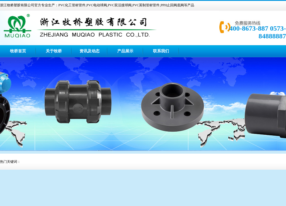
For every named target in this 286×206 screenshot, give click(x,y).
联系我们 (161, 51)
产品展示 (125, 51)
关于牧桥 (54, 51)
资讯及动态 (90, 51)
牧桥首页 (18, 51)
